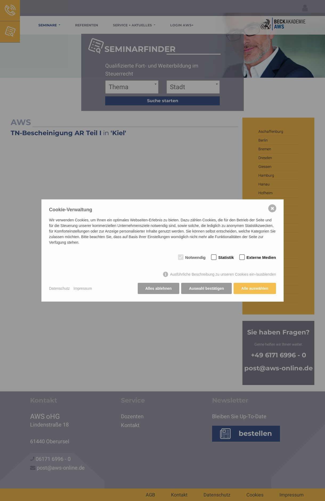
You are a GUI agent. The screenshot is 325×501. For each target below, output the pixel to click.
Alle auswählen (254, 288)
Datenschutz (59, 288)
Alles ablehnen (158, 288)
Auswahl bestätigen (206, 288)
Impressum (83, 288)
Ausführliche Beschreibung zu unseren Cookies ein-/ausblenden (223, 274)
